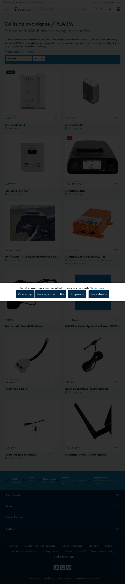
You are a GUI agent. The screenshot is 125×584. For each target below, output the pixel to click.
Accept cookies (77, 294)
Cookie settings (25, 294)
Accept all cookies (99, 294)
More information (97, 287)
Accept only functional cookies (50, 294)
